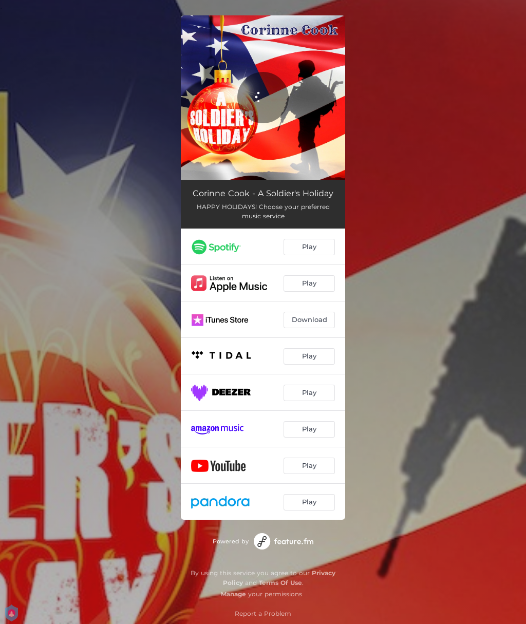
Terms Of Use (280, 583)
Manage (233, 594)
